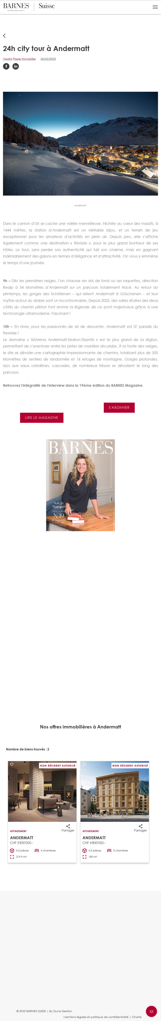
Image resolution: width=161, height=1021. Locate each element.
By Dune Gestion (60, 1011)
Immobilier (29, 59)
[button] (155, 7)
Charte (137, 1017)
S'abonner (119, 407)
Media (7, 59)
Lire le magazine (41, 417)
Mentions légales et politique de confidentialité (95, 1017)
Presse (17, 59)
